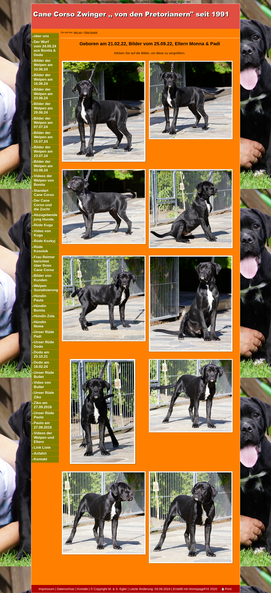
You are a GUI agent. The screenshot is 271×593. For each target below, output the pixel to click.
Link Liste (42, 447)
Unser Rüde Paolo (44, 415)
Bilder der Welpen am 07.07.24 (43, 122)
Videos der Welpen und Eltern (44, 437)
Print (227, 589)
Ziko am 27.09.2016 (43, 405)
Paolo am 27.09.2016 (43, 425)
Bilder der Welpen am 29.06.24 (43, 108)
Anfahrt (40, 453)
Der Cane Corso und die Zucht (43, 205)
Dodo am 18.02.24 (41, 364)
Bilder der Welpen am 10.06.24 (43, 65)
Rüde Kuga (43, 225)
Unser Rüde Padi (44, 334)
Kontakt (40, 459)
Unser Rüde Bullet (44, 375)
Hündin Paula (40, 298)
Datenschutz (66, 589)
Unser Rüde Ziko (44, 395)
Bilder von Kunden (42, 278)
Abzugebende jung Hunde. (45, 217)
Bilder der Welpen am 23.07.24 (43, 151)
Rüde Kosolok (41, 249)
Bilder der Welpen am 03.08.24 (43, 166)
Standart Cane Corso (44, 193)
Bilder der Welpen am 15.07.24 (43, 137)
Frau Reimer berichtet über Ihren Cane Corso (44, 263)
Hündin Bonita (40, 308)
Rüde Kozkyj (44, 241)
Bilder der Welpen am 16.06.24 (43, 79)
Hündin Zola (44, 316)
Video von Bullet (42, 385)
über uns (41, 36)
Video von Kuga (42, 233)
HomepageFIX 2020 (203, 589)
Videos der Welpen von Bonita (44, 180)
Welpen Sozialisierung (46, 288)
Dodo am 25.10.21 (41, 354)
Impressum (46, 589)
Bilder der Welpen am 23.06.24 (43, 93)
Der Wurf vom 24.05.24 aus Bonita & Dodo (45, 48)
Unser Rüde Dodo (44, 344)
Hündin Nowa (40, 324)
